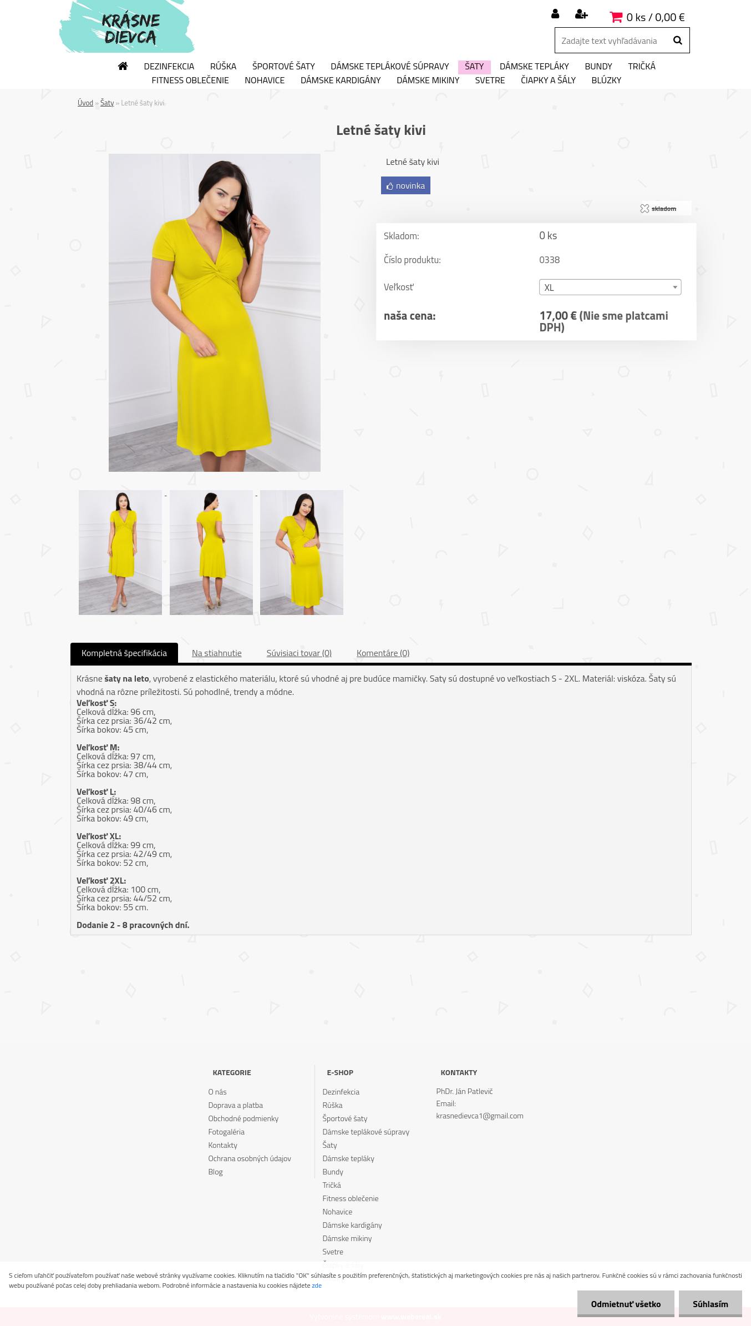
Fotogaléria (226, 1131)
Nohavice (265, 80)
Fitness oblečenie (190, 80)
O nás (217, 1091)
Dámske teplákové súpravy (390, 66)
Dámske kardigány (341, 80)
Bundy (598, 66)
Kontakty (222, 1145)
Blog (215, 1171)
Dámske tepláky (534, 66)
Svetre (490, 80)
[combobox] (610, 287)
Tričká (642, 66)
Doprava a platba (235, 1105)
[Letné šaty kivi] (215, 158)
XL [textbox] (549, 288)
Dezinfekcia (169, 66)
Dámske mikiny (428, 80)
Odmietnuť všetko (626, 1303)
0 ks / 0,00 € (656, 17)
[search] (677, 40)
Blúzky (607, 80)
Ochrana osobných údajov (249, 1158)
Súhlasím (710, 1303)
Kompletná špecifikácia (124, 652)
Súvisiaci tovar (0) (299, 652)
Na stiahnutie (217, 652)
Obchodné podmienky (243, 1118)
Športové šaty (283, 66)
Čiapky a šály (548, 80)
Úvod (85, 102)
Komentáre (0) (383, 652)
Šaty (474, 66)
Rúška (223, 66)
